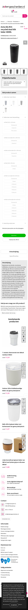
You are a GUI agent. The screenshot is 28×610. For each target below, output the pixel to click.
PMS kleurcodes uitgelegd (7, 535)
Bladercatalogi (4, 526)
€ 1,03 (5, 393)
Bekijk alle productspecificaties (9, 38)
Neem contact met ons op (8, 313)
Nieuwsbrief (4, 538)
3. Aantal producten (8, 223)
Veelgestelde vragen (6, 540)
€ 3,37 (5, 429)
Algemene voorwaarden (7, 570)
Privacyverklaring (5, 575)
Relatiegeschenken (6, 529)
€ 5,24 (5, 357)
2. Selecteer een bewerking (10, 117)
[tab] (14, 251)
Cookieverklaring (5, 572)
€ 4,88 (5, 467)
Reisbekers (16, 21)
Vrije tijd (10, 21)
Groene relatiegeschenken (7, 531)
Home (2, 21)
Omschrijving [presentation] (14, 252)
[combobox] (12, 16)
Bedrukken (3, 533)
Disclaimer (3, 577)
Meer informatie (6, 604)
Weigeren (20, 604)
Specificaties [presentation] (14, 256)
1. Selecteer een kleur (9, 97)
